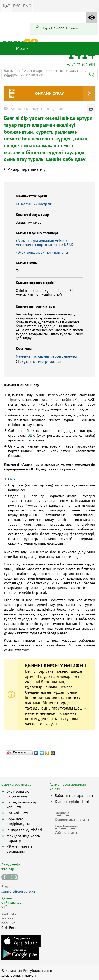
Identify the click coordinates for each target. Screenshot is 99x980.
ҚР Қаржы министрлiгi (34, 204)
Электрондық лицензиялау (18, 793)
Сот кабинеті (17, 813)
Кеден (9, 75)
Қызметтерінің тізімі (72, 801)
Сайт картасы (66, 832)
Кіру (46, 28)
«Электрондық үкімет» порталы (42, 252)
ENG (27, 5)
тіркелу (71, 28)
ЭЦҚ (31, 435)
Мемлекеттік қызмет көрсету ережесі (46, 356)
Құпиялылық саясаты (72, 819)
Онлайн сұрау (49, 93)
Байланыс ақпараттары (74, 795)
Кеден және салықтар (66, 70)
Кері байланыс (67, 826)
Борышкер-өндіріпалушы (18, 821)
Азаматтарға (34, 70)
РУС (16, 5)
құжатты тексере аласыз (41, 361)
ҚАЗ (6, 5)
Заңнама (62, 813)
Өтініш (13, 479)
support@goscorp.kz (18, 891)
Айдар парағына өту (26, 169)
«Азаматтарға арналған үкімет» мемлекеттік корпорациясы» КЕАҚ (44, 242)
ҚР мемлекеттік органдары (19, 849)
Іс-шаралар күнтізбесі (24, 829)
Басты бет (12, 70)
